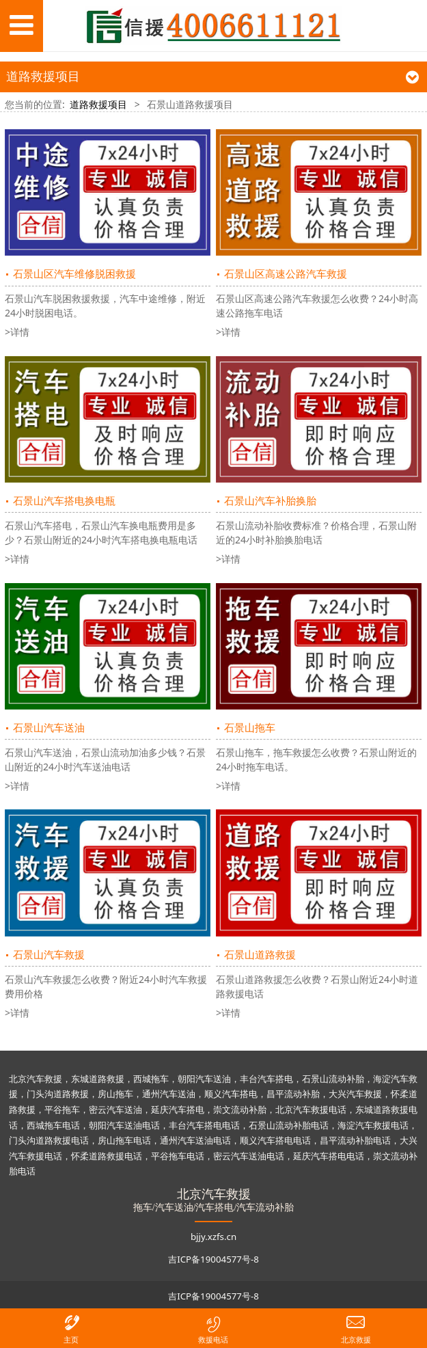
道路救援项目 (98, 104)
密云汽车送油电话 (248, 1156)
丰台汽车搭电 (266, 1079)
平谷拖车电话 (177, 1156)
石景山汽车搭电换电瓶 (64, 501)
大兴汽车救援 (355, 1094)
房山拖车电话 (124, 1140)
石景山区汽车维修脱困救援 (74, 274)
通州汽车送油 (168, 1094)
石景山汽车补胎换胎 (270, 501)
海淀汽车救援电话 (373, 1125)
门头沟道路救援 (58, 1094)
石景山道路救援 (260, 954)
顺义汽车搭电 (231, 1094)
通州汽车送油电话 (195, 1140)
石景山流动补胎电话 (289, 1125)
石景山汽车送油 (49, 727)
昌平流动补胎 (293, 1094)
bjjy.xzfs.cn (213, 1236)
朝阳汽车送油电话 (124, 1125)
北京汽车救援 (35, 1079)
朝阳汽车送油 (204, 1079)
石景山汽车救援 (49, 954)
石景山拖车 (249, 727)
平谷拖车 (62, 1109)
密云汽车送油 (115, 1109)
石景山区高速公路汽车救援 (285, 274)
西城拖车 (151, 1079)
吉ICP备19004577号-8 (213, 1259)
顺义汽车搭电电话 (275, 1140)
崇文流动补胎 (239, 1109)
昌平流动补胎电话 (355, 1140)
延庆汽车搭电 (177, 1109)
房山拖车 (115, 1094)
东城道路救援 (97, 1079)
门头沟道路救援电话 (49, 1140)
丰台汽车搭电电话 (204, 1125)
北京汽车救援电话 (310, 1109)
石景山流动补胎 (333, 1079)
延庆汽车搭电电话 (328, 1156)
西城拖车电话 (53, 1125)
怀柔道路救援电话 (106, 1156)
